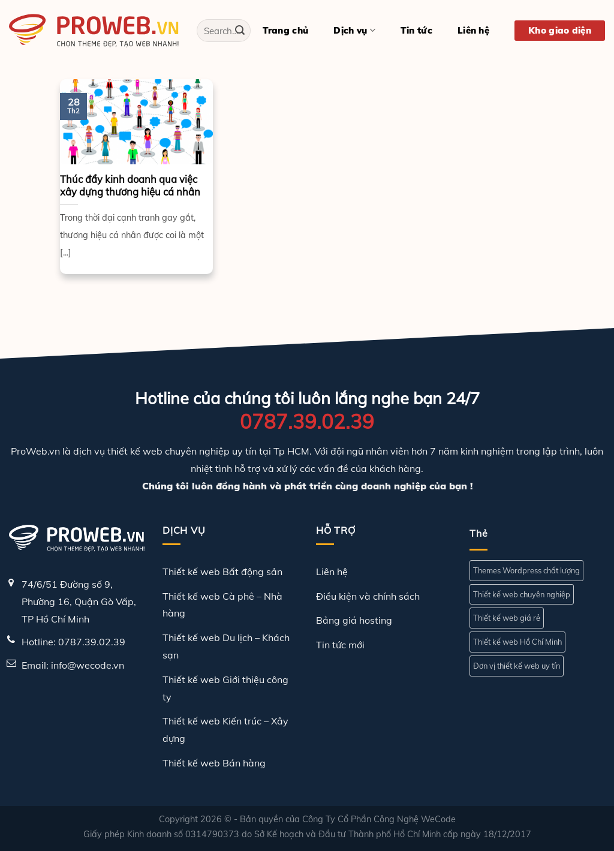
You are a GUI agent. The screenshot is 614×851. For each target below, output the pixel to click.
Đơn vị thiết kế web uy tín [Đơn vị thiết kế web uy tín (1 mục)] (516, 665)
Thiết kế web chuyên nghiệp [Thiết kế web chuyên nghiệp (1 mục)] (521, 594)
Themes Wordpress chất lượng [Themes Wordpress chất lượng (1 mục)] (526, 570)
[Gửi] (240, 30)
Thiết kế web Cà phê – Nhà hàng (222, 605)
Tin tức (416, 30)
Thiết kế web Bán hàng (214, 763)
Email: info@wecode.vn (73, 665)
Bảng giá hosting (354, 620)
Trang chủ (286, 30)
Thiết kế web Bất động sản (222, 572)
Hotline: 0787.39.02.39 (73, 642)
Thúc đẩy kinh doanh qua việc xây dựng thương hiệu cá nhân (130, 186)
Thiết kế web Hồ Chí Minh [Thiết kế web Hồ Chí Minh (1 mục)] (517, 641)
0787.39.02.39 (307, 421)
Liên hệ (473, 30)
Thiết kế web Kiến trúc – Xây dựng (225, 729)
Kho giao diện (559, 30)
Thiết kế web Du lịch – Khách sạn (226, 646)
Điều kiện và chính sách (368, 596)
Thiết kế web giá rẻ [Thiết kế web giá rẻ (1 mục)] (506, 618)
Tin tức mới (340, 645)
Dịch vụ (354, 31)
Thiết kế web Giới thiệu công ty (225, 688)
